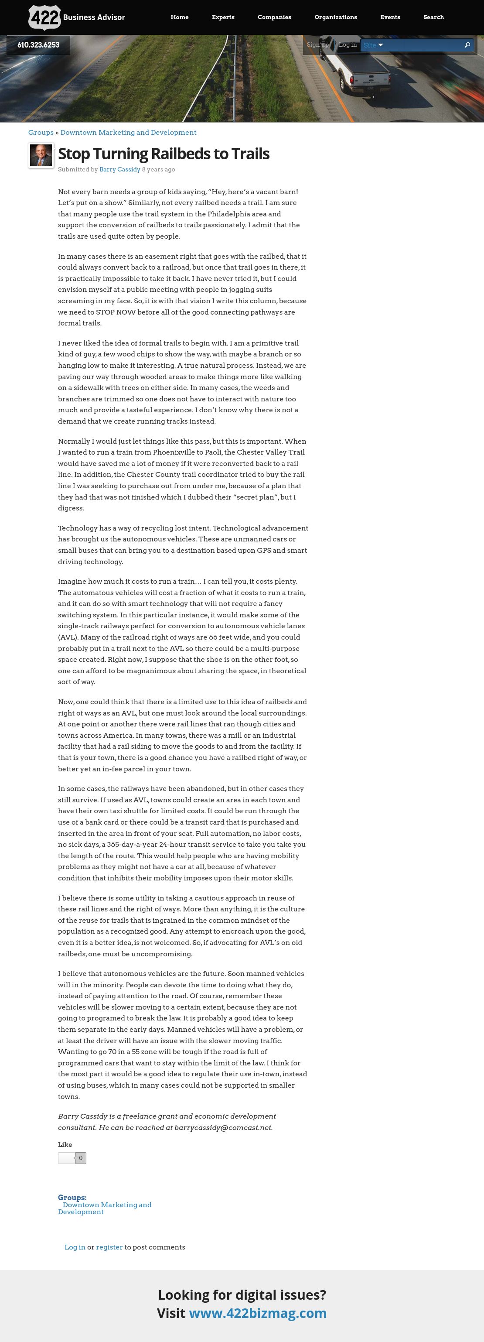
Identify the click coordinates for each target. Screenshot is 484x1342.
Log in (348, 44)
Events (391, 17)
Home (180, 17)
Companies (274, 17)
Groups (41, 132)
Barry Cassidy (119, 169)
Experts (223, 17)
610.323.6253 (38, 45)
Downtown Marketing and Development (128, 132)
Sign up (318, 44)
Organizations (336, 17)
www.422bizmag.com (258, 1313)
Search (433, 17)
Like (65, 1145)
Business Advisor (76, 18)
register (109, 1247)
